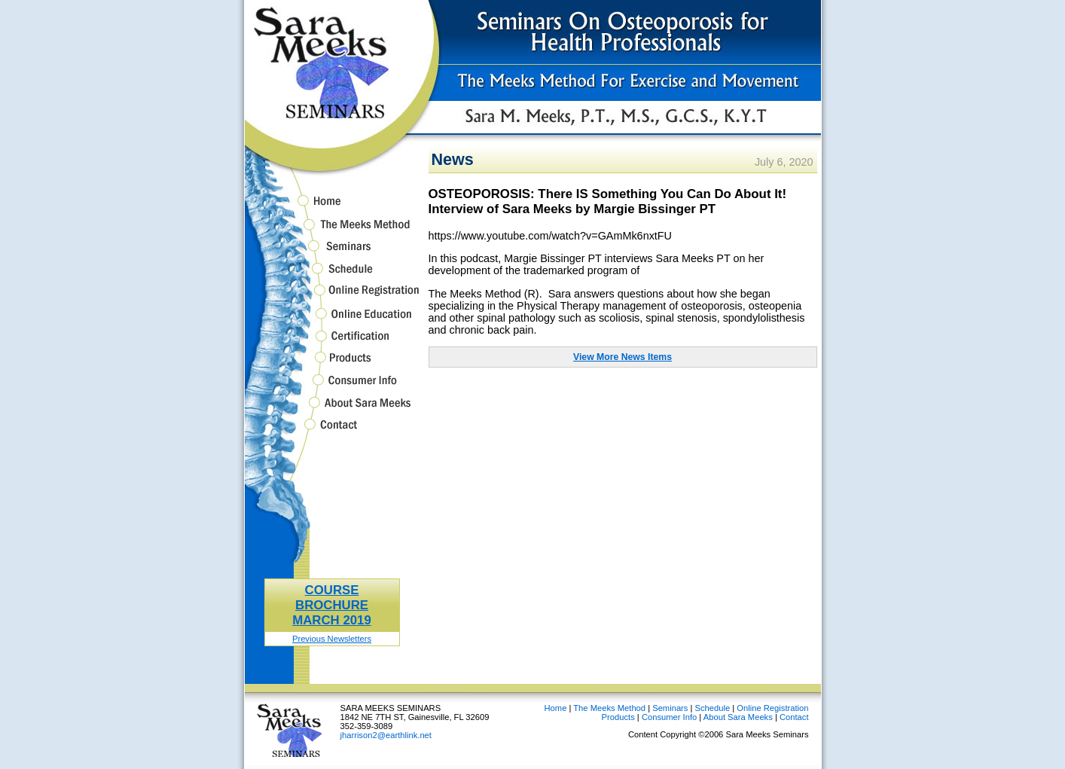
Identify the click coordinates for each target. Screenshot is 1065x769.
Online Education (332, 320)
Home (332, 203)
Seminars (332, 253)
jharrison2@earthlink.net (386, 735)
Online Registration (332, 297)
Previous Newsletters (331, 638)
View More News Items (622, 357)
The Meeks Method (332, 231)
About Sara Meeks (332, 409)
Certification (332, 343)
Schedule (332, 275)
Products (332, 364)
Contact (332, 432)
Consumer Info (332, 386)
